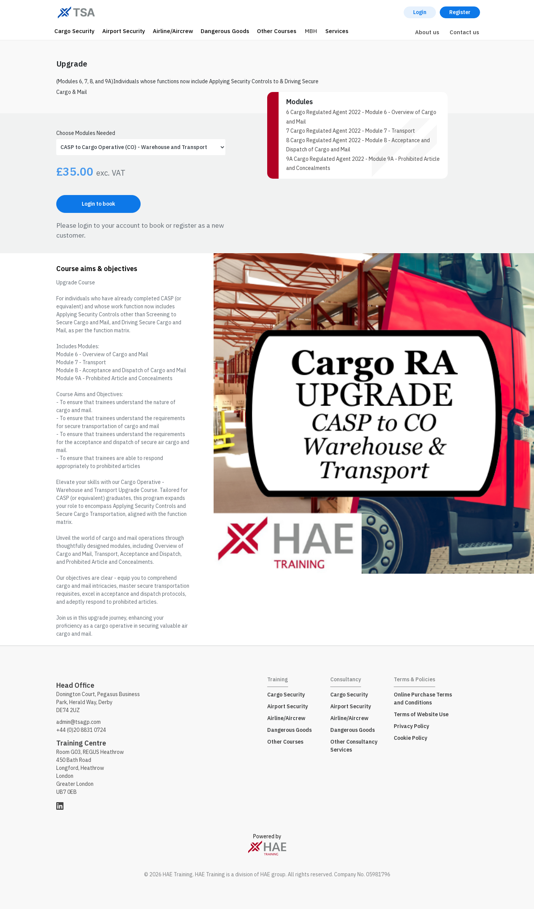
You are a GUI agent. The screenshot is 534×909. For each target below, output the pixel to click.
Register (460, 12)
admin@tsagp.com (78, 722)
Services (337, 31)
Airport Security (123, 31)
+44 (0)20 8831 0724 (81, 730)
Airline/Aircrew (173, 31)
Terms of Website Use (421, 714)
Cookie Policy (410, 737)
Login (419, 12)
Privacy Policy (411, 726)
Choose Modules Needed (85, 133)
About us (427, 32)
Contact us (464, 32)
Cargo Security (74, 31)
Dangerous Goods (225, 31)
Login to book (98, 203)
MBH (311, 31)
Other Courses (276, 31)
